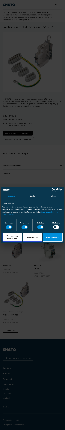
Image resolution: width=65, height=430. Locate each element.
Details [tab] (32, 196)
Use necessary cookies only (12, 237)
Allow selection (32, 237)
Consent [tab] (11, 196)
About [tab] (53, 196)
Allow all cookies (52, 237)
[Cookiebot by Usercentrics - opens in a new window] (53, 189)
